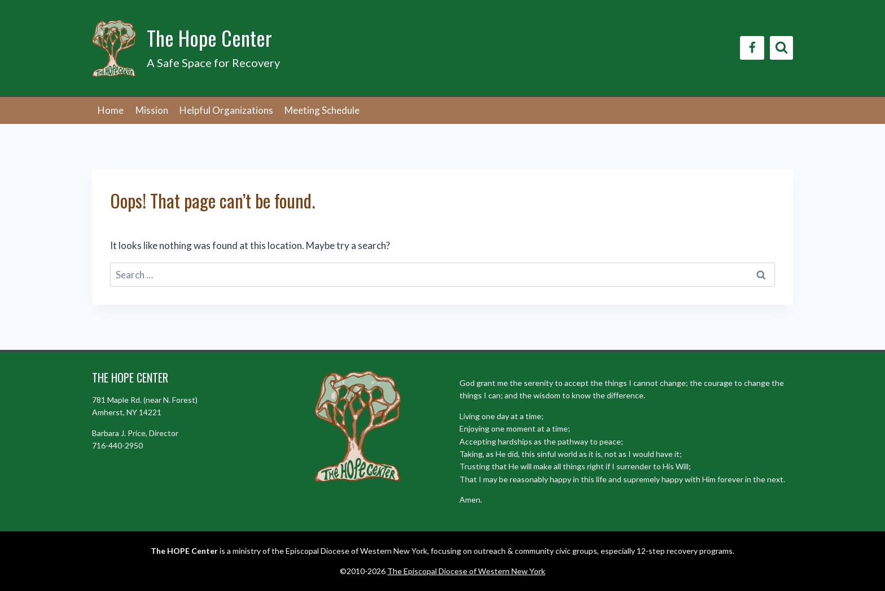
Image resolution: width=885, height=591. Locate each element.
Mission (151, 110)
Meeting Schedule (322, 110)
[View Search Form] (781, 47)
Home (111, 110)
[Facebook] (752, 48)
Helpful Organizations (226, 110)
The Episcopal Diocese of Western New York (466, 571)
